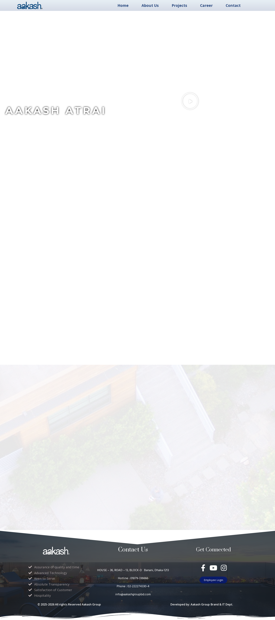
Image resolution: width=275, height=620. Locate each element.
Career (206, 5)
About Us (150, 5)
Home (123, 5)
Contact (233, 5)
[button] (190, 101)
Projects (179, 5)
